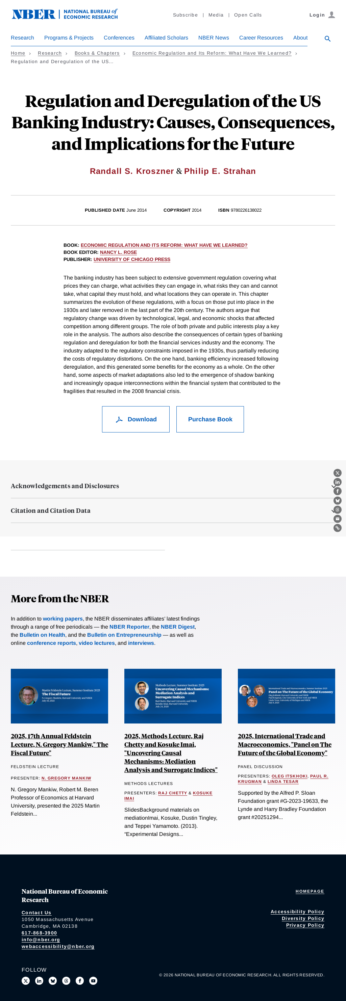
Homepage (310, 891)
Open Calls (248, 15)
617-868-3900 (39, 933)
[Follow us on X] (26, 981)
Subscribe (185, 15)
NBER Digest (178, 627)
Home (18, 53)
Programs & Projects (69, 38)
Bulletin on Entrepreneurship (124, 635)
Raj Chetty (172, 793)
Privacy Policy (305, 925)
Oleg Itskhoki (289, 776)
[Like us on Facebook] (80, 981)
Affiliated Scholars (166, 38)
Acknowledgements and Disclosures (65, 486)
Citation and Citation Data (51, 510)
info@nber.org (41, 939)
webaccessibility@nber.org (58, 946)
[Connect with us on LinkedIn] (39, 981)
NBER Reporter (129, 627)
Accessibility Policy (297, 911)
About (300, 38)
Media (216, 15)
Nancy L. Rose (118, 252)
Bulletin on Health (42, 635)
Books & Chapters (97, 53)
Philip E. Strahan (220, 171)
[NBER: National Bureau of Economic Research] (70, 18)
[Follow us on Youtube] (93, 981)
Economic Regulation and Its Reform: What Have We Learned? (212, 53)
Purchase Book (210, 419)
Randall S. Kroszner (132, 171)
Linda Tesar (283, 781)
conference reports (51, 643)
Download (136, 419)
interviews (141, 643)
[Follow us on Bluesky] (53, 981)
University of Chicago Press (132, 259)
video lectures (97, 643)
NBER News (213, 38)
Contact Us (37, 912)
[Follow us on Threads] (66, 981)
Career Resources (261, 38)
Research (22, 38)
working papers (63, 619)
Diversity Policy (303, 918)
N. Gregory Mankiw (66, 778)
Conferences (119, 38)
